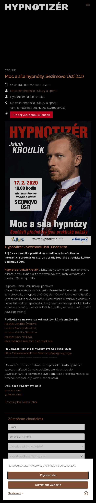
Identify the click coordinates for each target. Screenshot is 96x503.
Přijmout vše (48, 475)
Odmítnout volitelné (48, 484)
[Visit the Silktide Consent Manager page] (86, 493)
